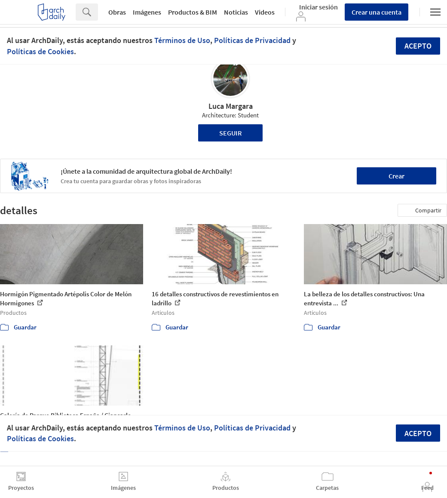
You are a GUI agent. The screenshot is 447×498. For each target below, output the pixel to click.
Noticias (236, 12)
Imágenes (147, 12)
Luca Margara (230, 106)
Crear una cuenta (376, 12)
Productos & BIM (192, 12)
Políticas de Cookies (40, 51)
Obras (117, 12)
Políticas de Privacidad (252, 40)
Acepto (418, 46)
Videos (265, 12)
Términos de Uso (182, 40)
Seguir (230, 133)
